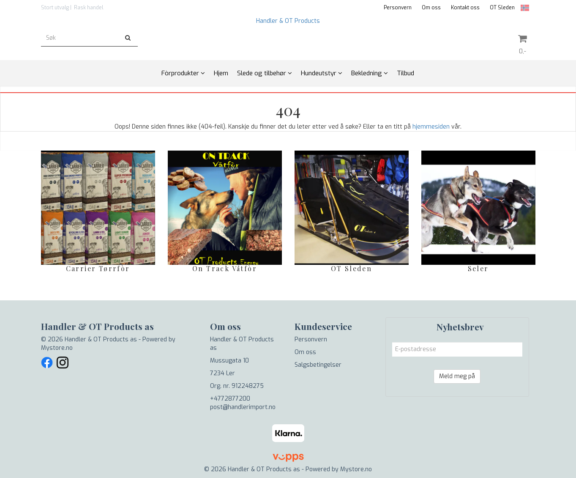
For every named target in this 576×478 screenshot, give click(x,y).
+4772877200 (230, 399)
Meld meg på (457, 376)
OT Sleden (502, 7)
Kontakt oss (465, 7)
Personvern (398, 7)
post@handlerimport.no (243, 407)
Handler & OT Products (288, 21)
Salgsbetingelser (318, 365)
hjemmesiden (431, 127)
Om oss (431, 7)
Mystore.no (57, 348)
